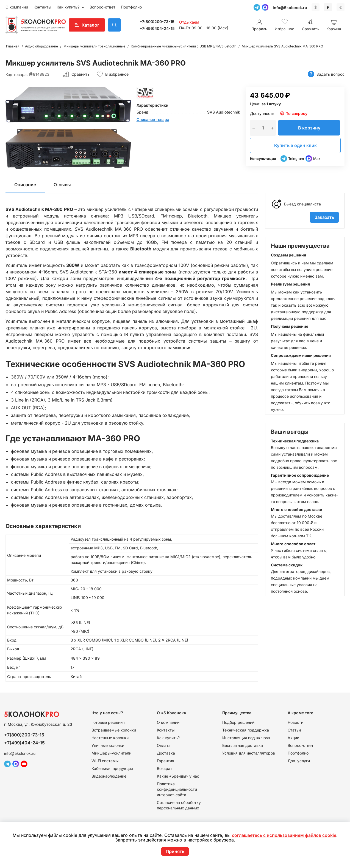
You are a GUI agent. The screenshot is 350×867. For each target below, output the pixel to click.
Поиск (114, 25)
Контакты (42, 7)
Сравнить (80, 74)
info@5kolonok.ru (290, 7)
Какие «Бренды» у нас (178, 776)
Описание (25, 184)
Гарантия (165, 760)
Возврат (164, 768)
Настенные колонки (110, 737)
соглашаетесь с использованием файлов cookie (284, 835)
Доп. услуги (299, 760)
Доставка (166, 753)
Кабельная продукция (112, 768)
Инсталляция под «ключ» (246, 737)
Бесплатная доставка (242, 745)
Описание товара (153, 119)
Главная (13, 46)
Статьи (294, 730)
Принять (175, 851)
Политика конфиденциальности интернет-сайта (177, 789)
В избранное (112, 74)
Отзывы (62, 184)
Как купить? (68, 7)
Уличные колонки (107, 745)
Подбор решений (238, 722)
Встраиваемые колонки (113, 730)
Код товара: (16, 74)
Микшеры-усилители (111, 753)
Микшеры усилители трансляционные (94, 46)
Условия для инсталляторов (248, 753)
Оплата (164, 745)
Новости (295, 722)
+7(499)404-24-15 (157, 28)
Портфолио (131, 7)
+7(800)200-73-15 (157, 21)
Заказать (324, 217)
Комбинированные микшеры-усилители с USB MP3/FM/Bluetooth (183, 46)
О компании (16, 7)
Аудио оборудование (41, 46)
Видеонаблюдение (108, 776)
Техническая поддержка (245, 730)
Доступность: (263, 113)
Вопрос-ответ (102, 7)
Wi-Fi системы (104, 760)
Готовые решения (108, 722)
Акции (293, 737)
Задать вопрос (326, 74)
